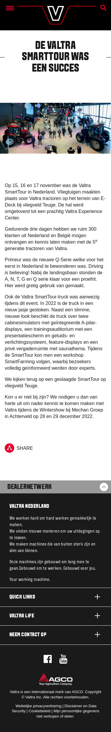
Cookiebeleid (39, 711)
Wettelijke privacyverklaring (39, 706)
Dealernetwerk (29, 487)
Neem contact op (55, 634)
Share (19, 448)
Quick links (55, 597)
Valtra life (55, 616)
